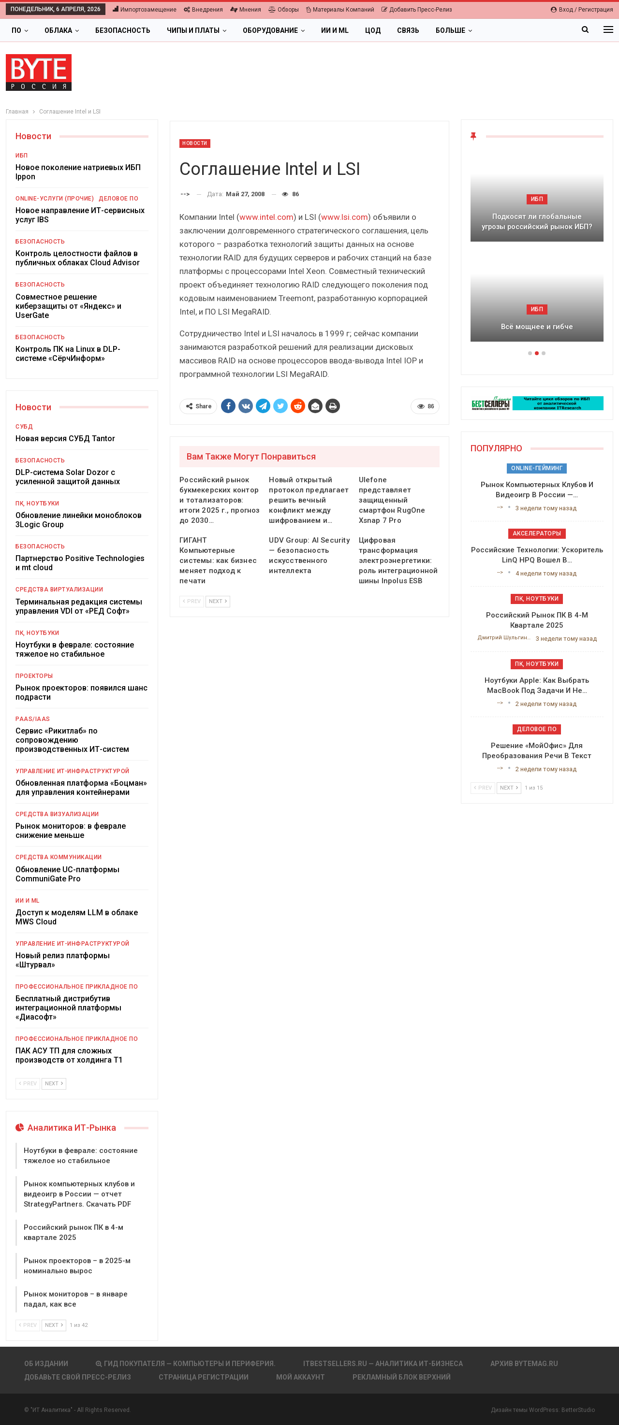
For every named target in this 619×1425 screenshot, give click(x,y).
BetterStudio (578, 1410)
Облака (58, 30)
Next (218, 601)
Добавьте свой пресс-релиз (77, 1377)
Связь (408, 30)
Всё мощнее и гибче (537, 326)
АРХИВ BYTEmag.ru (524, 1363)
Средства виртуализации (59, 589)
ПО (16, 30)
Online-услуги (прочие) (54, 198)
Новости (194, 143)
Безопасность (122, 30)
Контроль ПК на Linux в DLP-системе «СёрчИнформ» (67, 354)
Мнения (245, 9)
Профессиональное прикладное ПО (76, 986)
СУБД (24, 426)
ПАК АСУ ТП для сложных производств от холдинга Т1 (69, 1055)
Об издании (46, 1363)
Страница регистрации (204, 1377)
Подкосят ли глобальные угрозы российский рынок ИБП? (537, 221)
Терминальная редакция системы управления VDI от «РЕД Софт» (78, 606)
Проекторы (34, 676)
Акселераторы (537, 533)
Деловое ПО (118, 198)
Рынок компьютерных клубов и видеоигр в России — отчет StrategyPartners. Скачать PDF (79, 1194)
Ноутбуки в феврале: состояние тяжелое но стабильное (74, 649)
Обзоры (283, 9)
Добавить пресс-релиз (417, 9)
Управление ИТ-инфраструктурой (72, 771)
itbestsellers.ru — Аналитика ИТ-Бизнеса (383, 1363)
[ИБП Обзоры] (537, 402)
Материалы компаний (340, 9)
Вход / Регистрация (582, 9)
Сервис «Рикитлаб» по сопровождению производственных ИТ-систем (72, 740)
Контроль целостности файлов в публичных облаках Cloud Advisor (77, 258)
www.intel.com (266, 217)
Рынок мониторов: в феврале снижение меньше (70, 830)
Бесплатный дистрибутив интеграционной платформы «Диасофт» (68, 1008)
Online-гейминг (536, 468)
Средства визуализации (57, 814)
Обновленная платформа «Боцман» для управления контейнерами (81, 787)
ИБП (21, 155)
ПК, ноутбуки (37, 503)
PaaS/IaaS (32, 719)
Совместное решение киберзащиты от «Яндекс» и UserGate (68, 306)
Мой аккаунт (300, 1377)
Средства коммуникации (58, 857)
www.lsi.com (344, 217)
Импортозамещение (145, 9)
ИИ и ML (335, 30)
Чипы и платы (193, 30)
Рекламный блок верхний (402, 1377)
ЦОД (373, 30)
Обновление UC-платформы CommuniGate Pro (67, 874)
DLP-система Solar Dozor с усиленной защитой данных (67, 477)
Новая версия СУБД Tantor (65, 438)
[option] (537, 251)
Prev (192, 601)
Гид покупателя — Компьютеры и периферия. (186, 1363)
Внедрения (203, 9)
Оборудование (270, 30)
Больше (450, 30)
